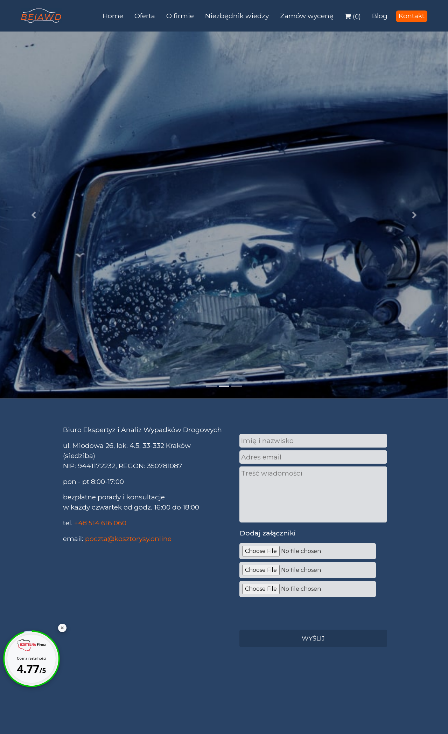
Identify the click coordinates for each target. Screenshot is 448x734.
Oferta (144, 16)
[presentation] (291, 612)
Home (113, 16)
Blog (379, 16)
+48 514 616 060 (100, 523)
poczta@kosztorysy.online (128, 538)
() (353, 16)
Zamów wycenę (307, 16)
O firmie (180, 16)
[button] (33, 215)
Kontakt (412, 16)
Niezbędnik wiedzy (237, 16)
